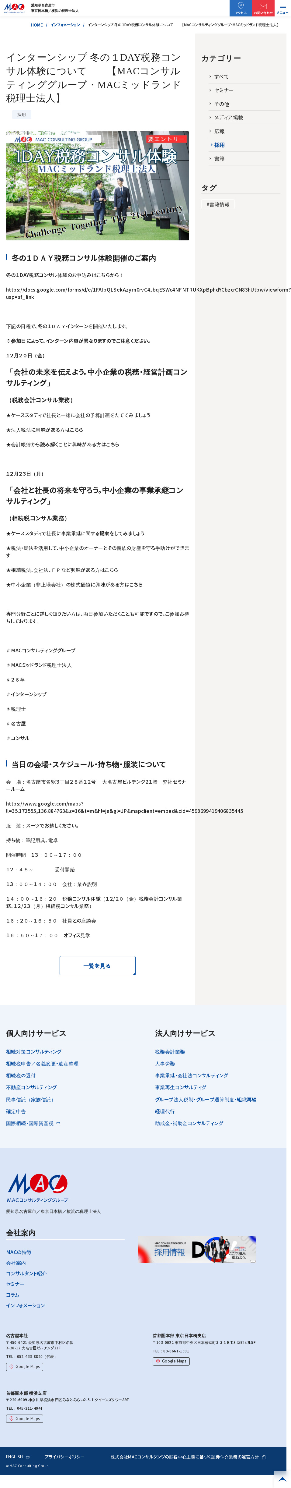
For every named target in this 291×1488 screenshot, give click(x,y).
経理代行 (165, 1111)
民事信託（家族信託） (28, 1099)
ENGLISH (17, 1456)
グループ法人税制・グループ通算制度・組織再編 (206, 1099)
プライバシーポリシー (65, 1457)
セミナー (224, 90)
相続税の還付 (21, 1075)
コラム (12, 1294)
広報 (219, 131)
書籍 (219, 158)
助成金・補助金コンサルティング (189, 1123)
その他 (221, 104)
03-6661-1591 (174, 1350)
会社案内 (16, 1262)
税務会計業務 (170, 1051)
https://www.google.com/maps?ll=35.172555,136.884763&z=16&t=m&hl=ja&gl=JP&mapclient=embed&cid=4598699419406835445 (124, 807)
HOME (40, 25)
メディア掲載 (228, 117)
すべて (221, 76)
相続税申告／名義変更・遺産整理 (42, 1063)
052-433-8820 (28, 1356)
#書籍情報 (218, 204)
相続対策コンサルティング (33, 1051)
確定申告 (16, 1111)
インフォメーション (69, 24)
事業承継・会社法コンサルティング (191, 1075)
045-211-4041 (28, 1408)
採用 (219, 144)
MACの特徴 (18, 1252)
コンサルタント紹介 (26, 1273)
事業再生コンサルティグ (180, 1087)
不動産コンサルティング (31, 1087)
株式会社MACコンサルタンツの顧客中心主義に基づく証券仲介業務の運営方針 (188, 1457)
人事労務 (165, 1063)
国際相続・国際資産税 (30, 1123)
